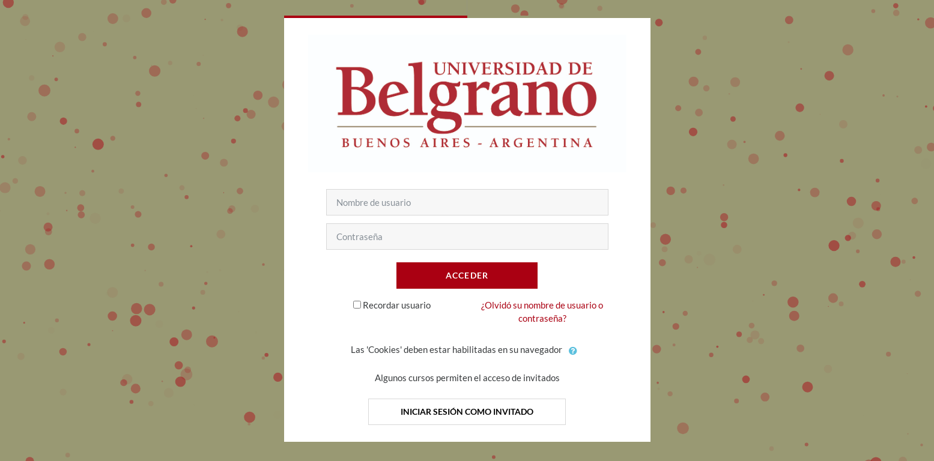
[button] (573, 350)
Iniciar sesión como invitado (467, 411)
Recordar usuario (397, 305)
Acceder (467, 275)
